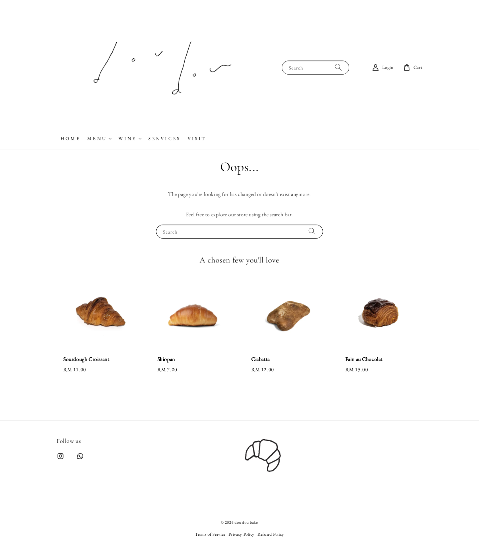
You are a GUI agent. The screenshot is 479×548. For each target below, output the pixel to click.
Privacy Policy (241, 534)
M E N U (96, 138)
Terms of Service (210, 534)
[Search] (338, 67)
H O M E (70, 138)
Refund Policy (270, 534)
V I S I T (196, 138)
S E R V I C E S (164, 138)
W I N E (126, 138)
